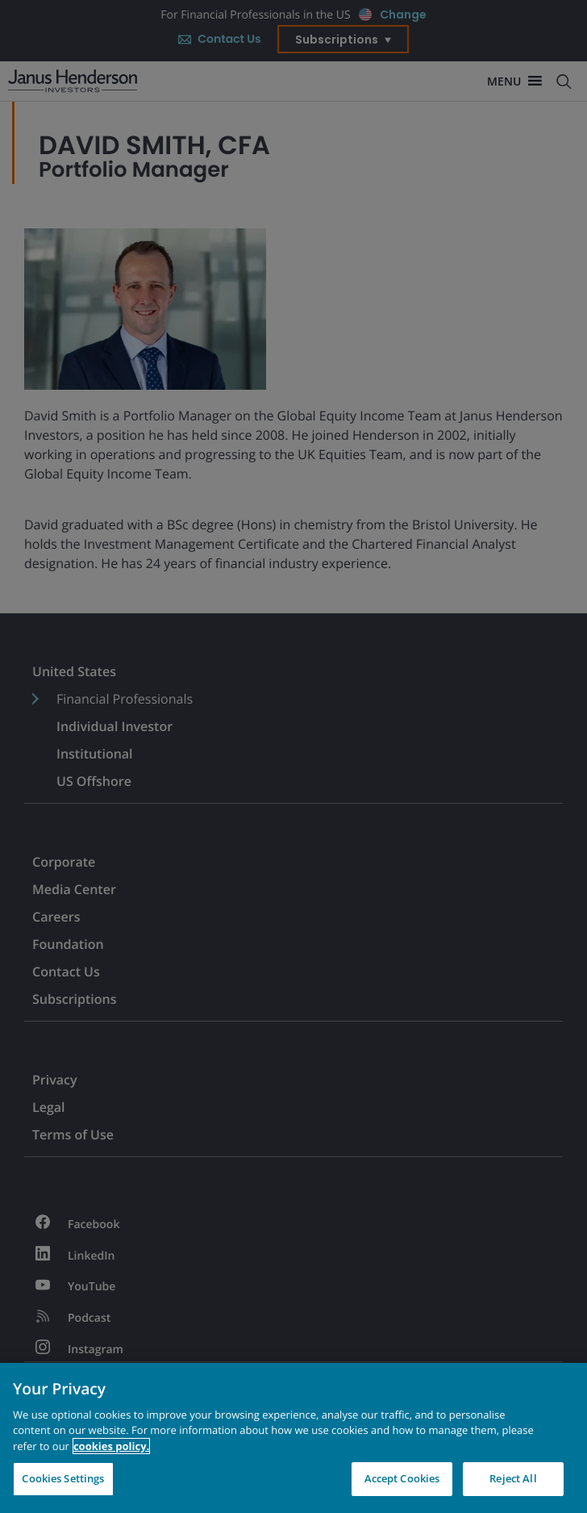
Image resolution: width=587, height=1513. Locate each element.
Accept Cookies (402, 1480)
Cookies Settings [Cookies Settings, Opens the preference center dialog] (63, 1480)
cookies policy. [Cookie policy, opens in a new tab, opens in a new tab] (111, 1448)
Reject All (512, 1480)
